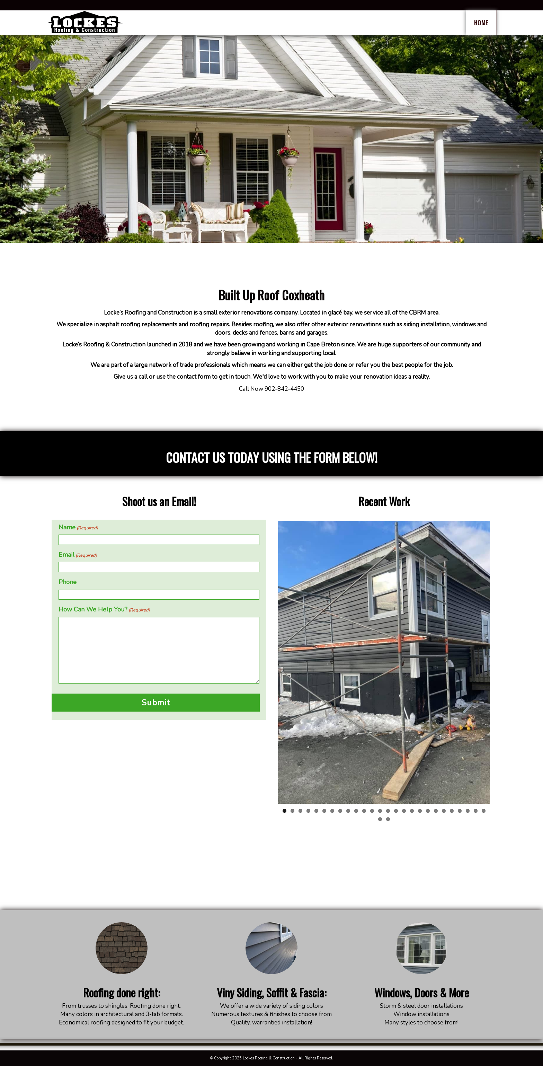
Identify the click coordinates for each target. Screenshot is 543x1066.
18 (420, 811)
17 (412, 811)
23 (460, 811)
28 (388, 819)
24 (468, 811)
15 (396, 811)
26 (484, 811)
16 (404, 811)
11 (364, 811)
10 (356, 811)
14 (388, 811)
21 (444, 811)
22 (452, 811)
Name (78, 527)
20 (436, 811)
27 (380, 819)
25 (476, 811)
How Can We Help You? (104, 609)
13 (380, 811)
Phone (68, 582)
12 (372, 811)
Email (78, 554)
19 (428, 811)
